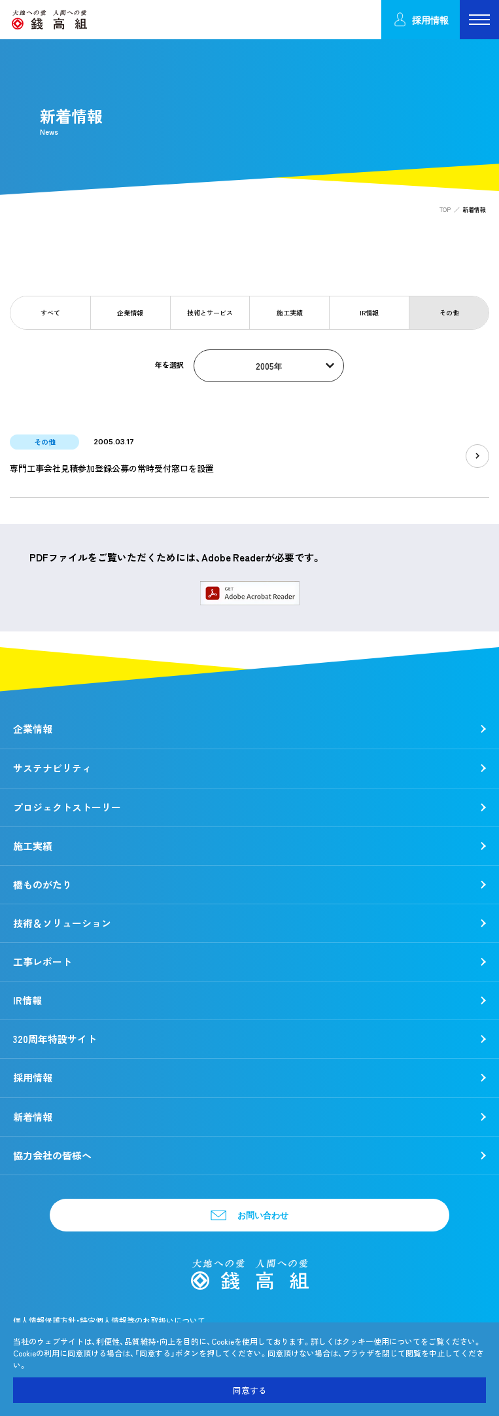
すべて (50, 312)
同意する (250, 1390)
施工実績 (290, 312)
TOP (445, 209)
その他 (449, 312)
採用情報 (421, 19)
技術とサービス (210, 312)
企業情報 (130, 312)
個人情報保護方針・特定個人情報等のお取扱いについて (109, 1320)
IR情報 (369, 312)
